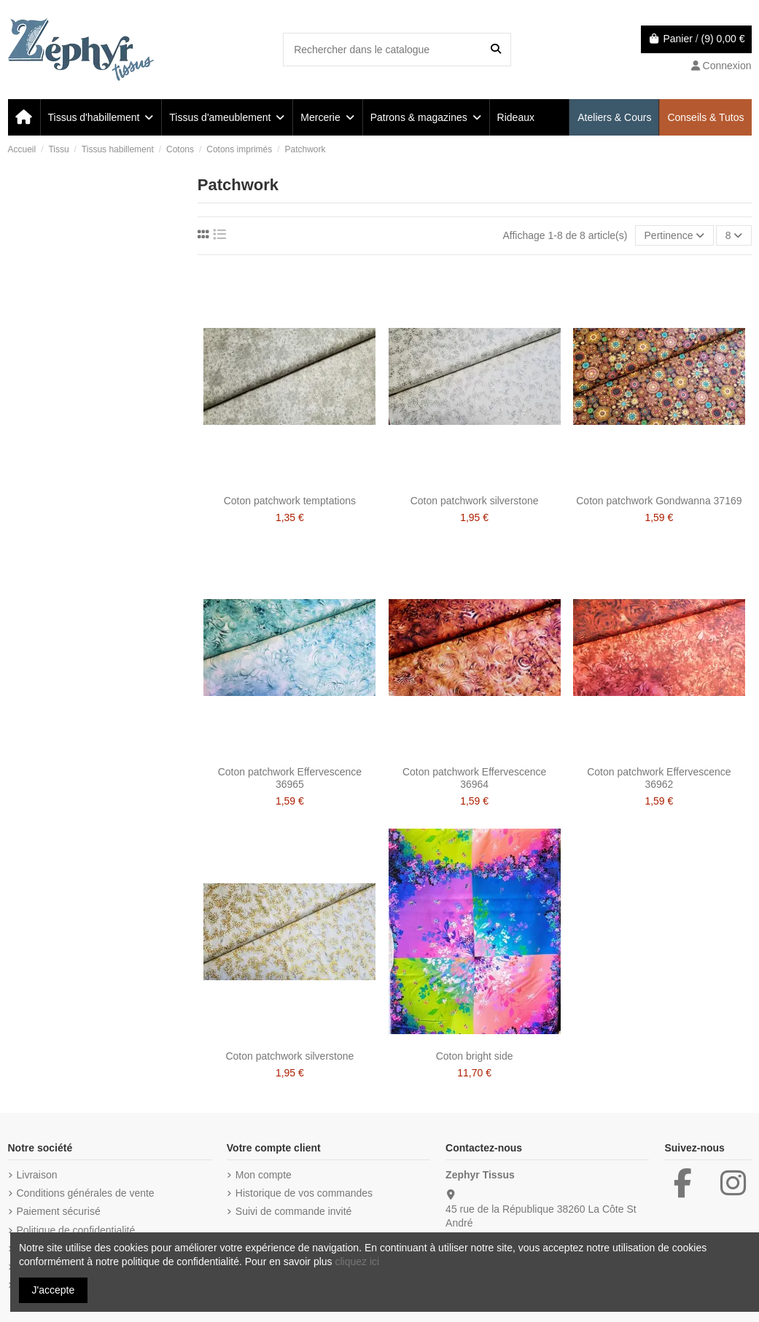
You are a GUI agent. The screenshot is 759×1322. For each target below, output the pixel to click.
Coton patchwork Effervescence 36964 (474, 778)
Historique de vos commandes (304, 1193)
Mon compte (264, 1175)
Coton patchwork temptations (290, 500)
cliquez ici (357, 1261)
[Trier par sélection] (674, 235)
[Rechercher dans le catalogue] (495, 49)
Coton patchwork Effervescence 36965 (290, 778)
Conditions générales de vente (86, 1193)
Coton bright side (474, 1056)
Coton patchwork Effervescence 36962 (659, 778)
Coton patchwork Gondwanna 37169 (659, 500)
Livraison (37, 1175)
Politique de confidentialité (76, 1230)
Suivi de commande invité (294, 1211)
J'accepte (53, 1290)
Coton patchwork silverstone (474, 500)
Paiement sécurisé (59, 1211)
